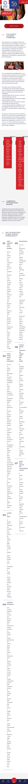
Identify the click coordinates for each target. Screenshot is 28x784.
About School (14, 26)
